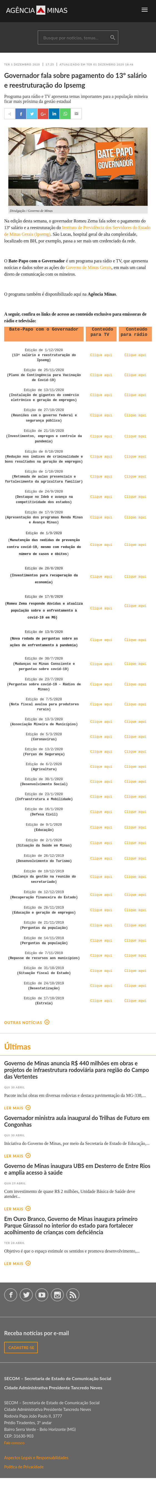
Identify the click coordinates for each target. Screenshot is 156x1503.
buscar (113, 38)
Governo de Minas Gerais (89, 267)
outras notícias (26, 1047)
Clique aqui (101, 964)
